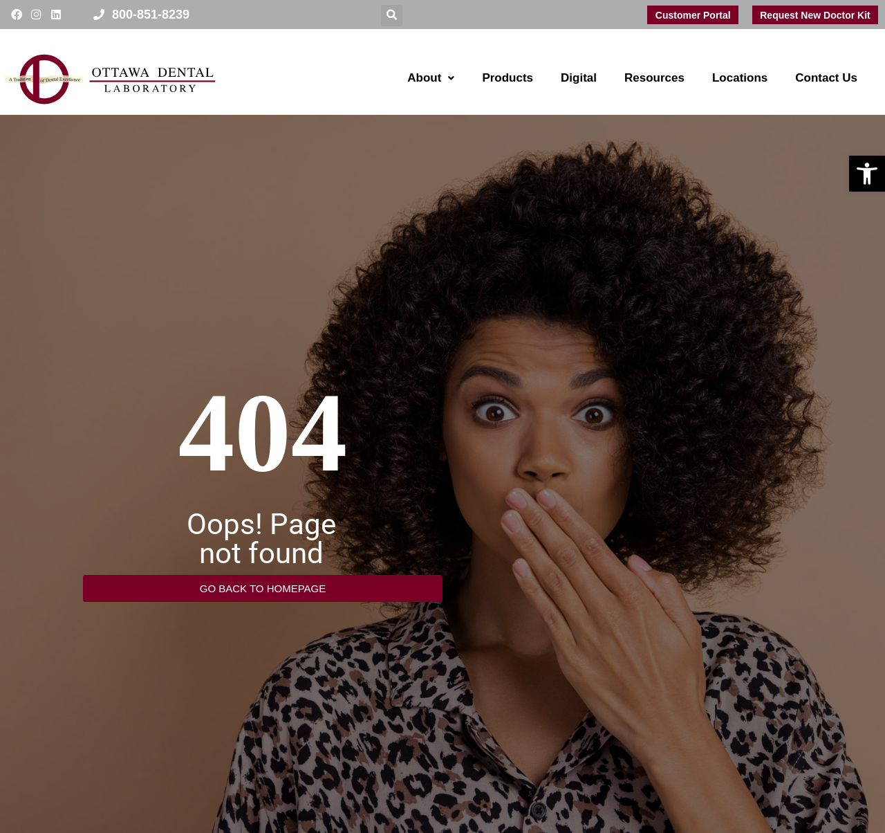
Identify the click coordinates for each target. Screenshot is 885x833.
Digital (579, 77)
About (430, 77)
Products (507, 77)
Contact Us (826, 77)
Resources (654, 77)
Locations (739, 77)
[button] (867, 174)
